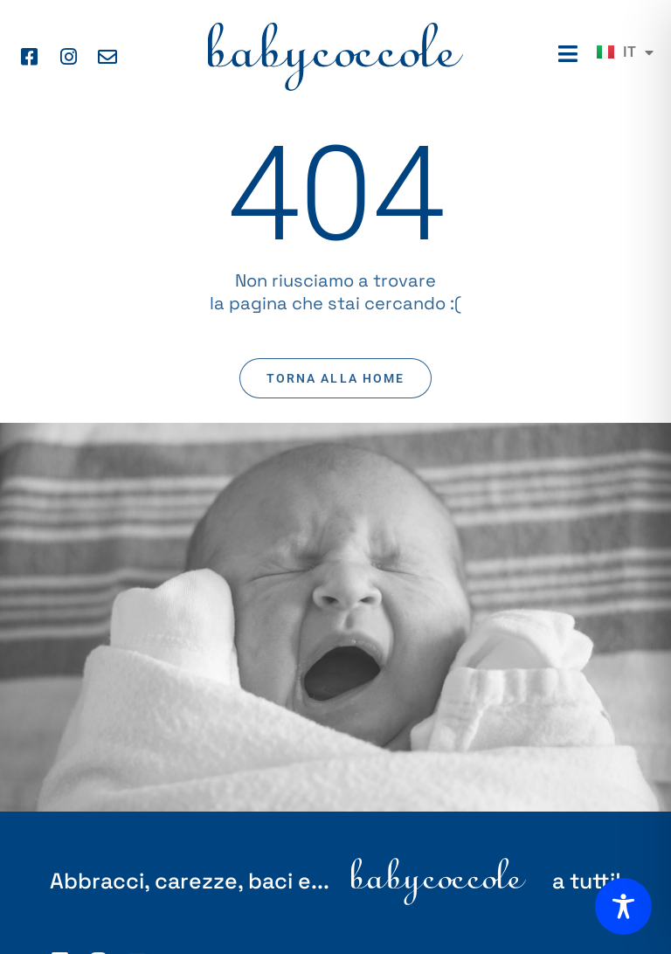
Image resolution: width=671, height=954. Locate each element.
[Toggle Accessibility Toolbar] (623, 906)
